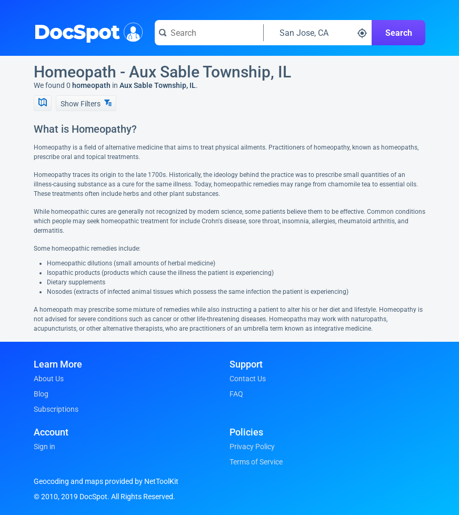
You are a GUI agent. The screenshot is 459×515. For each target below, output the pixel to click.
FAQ (236, 394)
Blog (41, 394)
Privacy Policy (252, 446)
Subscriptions (56, 409)
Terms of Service (256, 462)
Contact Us (248, 378)
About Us (49, 378)
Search (398, 33)
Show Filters (86, 103)
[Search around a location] (318, 32)
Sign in (44, 446)
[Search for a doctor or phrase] (209, 32)
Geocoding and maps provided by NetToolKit (106, 481)
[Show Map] (43, 103)
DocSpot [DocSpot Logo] (86, 31)
